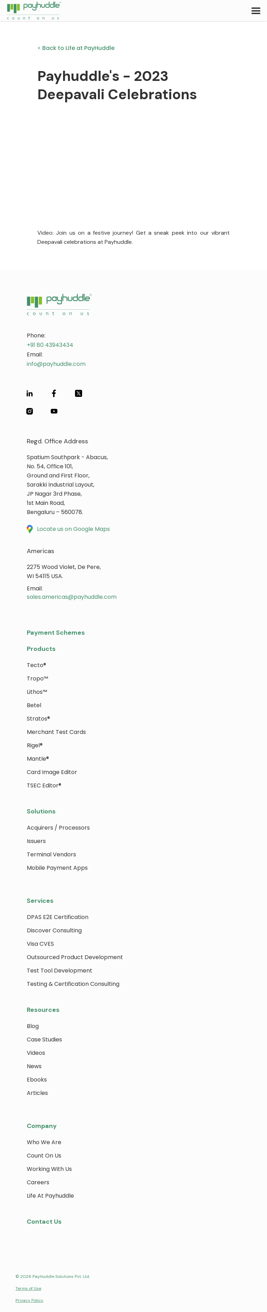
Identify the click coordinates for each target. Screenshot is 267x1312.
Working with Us (49, 1169)
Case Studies (44, 1039)
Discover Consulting (54, 930)
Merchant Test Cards (56, 732)
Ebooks (37, 1080)
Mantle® (38, 759)
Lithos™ (37, 692)
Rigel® (35, 745)
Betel (34, 705)
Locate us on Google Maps (73, 529)
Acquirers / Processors (58, 828)
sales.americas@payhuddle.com (72, 597)
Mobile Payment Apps (57, 868)
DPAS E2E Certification (57, 917)
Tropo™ (37, 678)
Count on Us (44, 1156)
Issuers (36, 841)
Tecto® (36, 665)
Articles (37, 1093)
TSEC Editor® (44, 785)
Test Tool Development (59, 970)
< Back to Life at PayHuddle (75, 48)
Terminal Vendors (51, 854)
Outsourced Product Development (75, 957)
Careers (38, 1182)
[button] (256, 10)
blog (33, 1026)
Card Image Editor (52, 772)
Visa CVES (40, 944)
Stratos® (38, 719)
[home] (30, 10)
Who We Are (44, 1142)
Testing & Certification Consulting (73, 984)
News (34, 1066)
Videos (36, 1053)
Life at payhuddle (50, 1196)
